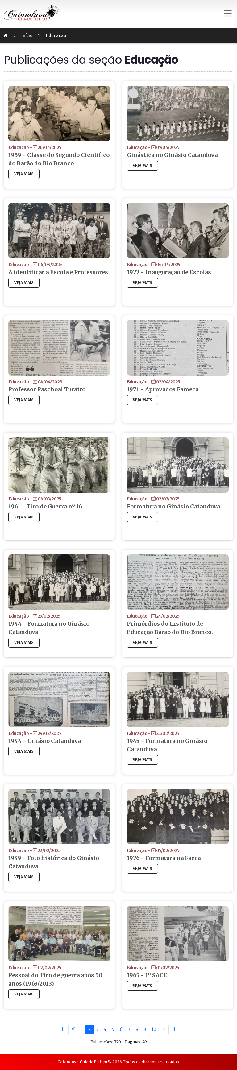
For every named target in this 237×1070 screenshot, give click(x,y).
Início (34, 35)
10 (154, 1029)
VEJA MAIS (31, 182)
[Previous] (73, 1029)
